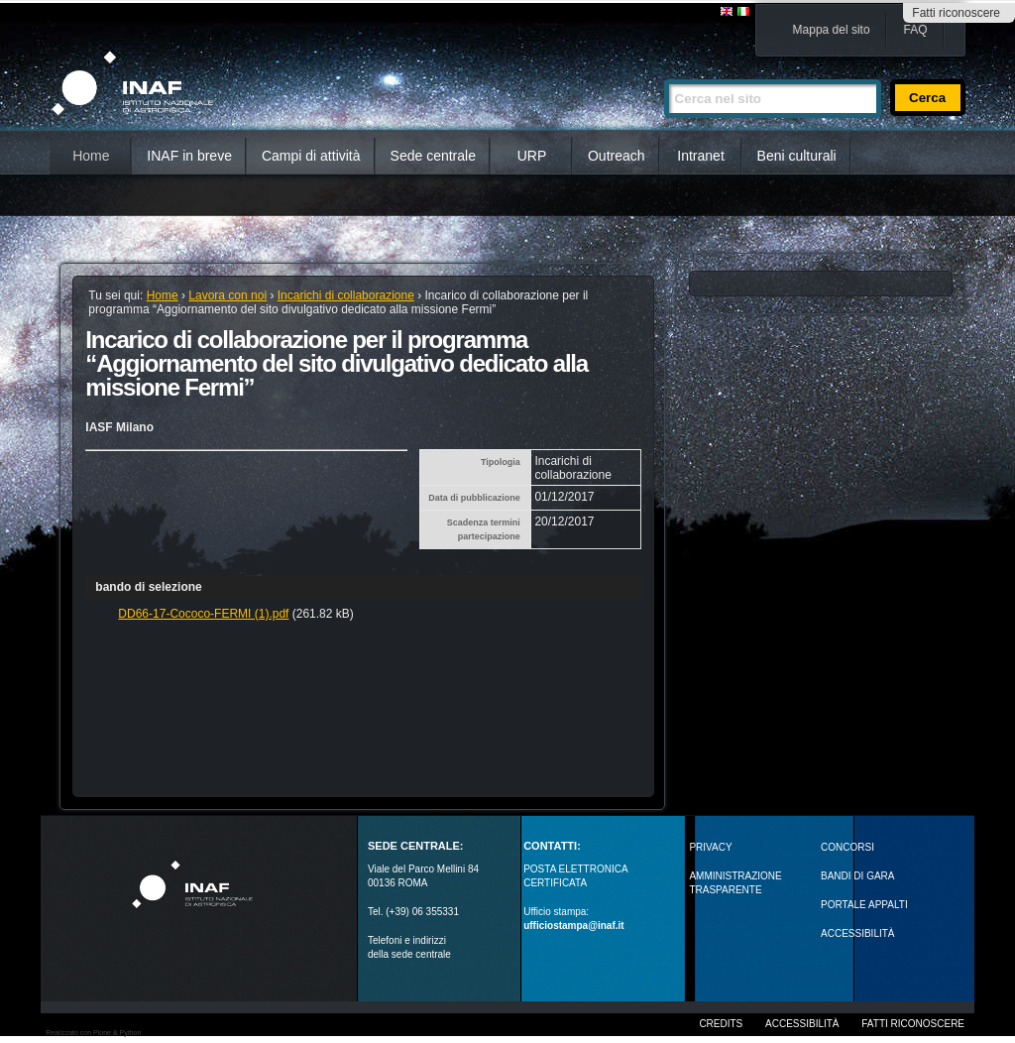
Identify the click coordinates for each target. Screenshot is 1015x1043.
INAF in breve (189, 156)
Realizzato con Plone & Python (93, 1032)
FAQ (916, 30)
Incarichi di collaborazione (346, 295)
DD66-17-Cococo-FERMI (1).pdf (203, 614)
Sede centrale (433, 156)
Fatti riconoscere (956, 13)
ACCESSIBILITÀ (857, 933)
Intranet (700, 156)
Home (90, 156)
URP (532, 156)
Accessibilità (802, 1023)
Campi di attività (311, 156)
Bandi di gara (857, 875)
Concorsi (847, 847)
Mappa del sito (831, 30)
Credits (720, 1023)
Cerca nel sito (663, 70)
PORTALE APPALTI (864, 904)
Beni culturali (797, 156)
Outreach (616, 156)
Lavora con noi (227, 295)
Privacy (710, 847)
